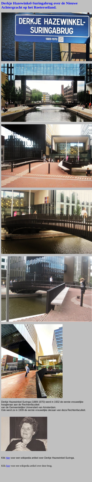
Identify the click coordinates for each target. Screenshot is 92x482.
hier (8, 458)
